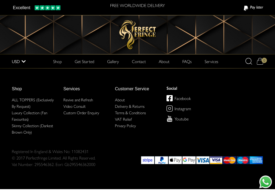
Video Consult (74, 106)
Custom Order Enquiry (81, 112)
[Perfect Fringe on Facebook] (170, 98)
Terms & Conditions (130, 112)
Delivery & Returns (129, 106)
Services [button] (211, 61)
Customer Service (132, 88)
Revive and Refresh (78, 99)
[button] (248, 61)
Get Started (84, 61)
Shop (17, 88)
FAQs (187, 61)
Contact (139, 61)
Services (71, 88)
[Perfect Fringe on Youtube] (170, 119)
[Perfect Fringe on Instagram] (170, 108)
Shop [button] (57, 61)
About (164, 61)
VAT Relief (123, 119)
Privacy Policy (125, 125)
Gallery (113, 61)
